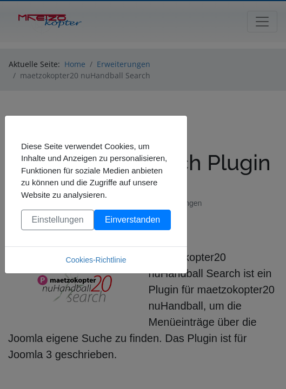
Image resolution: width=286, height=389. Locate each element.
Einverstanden (132, 219)
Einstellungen (58, 219)
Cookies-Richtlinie (95, 260)
